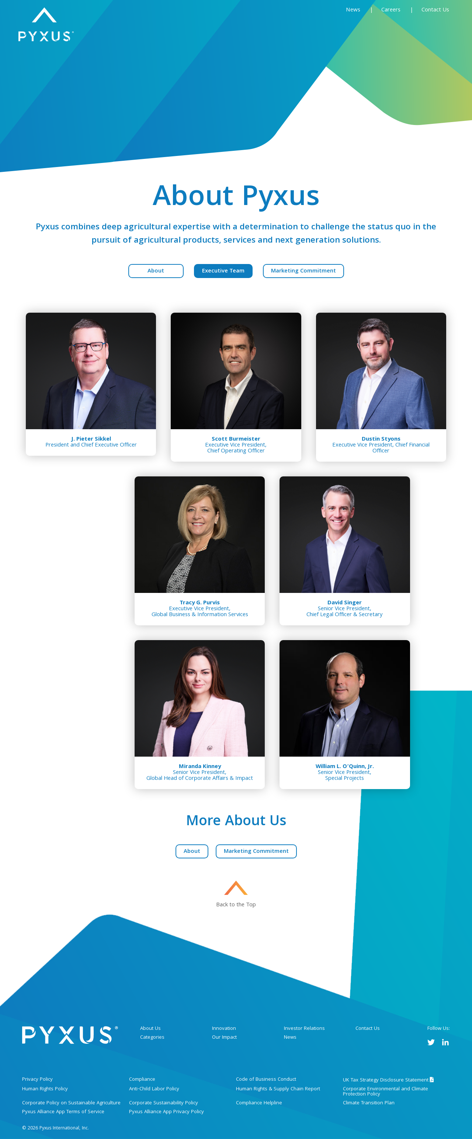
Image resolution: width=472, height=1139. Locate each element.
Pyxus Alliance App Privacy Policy (166, 1112)
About (156, 271)
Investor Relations (304, 1029)
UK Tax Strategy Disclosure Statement (388, 1080)
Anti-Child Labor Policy (154, 1089)
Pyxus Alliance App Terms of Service (63, 1112)
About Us (240, 28)
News (353, 10)
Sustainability (379, 28)
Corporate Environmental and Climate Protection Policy (385, 1091)
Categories (287, 28)
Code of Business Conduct (266, 1080)
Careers (391, 10)
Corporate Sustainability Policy (163, 1103)
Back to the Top (236, 904)
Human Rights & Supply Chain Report (278, 1089)
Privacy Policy (37, 1080)
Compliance (142, 1080)
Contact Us (435, 10)
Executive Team (223, 271)
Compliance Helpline (259, 1103)
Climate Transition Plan (369, 1103)
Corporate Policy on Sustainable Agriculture (71, 1103)
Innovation (331, 28)
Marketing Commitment (303, 271)
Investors (431, 28)
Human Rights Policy (45, 1089)
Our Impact (224, 1038)
